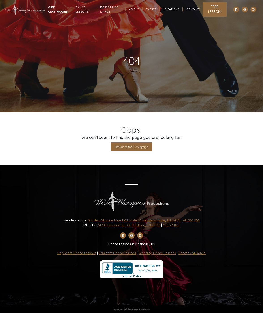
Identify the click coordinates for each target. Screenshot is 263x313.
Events (151, 9)
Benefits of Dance (192, 253)
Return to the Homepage (131, 147)
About (134, 9)
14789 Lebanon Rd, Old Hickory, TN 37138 (129, 225)
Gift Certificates (58, 9)
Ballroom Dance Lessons (117, 253)
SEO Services (145, 309)
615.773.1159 (171, 225)
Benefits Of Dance (109, 9)
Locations (171, 9)
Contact (192, 9)
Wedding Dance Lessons (157, 253)
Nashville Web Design (131, 309)
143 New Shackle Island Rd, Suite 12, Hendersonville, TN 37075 (134, 220)
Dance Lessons (81, 9)
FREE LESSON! (214, 9)
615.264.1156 (191, 220)
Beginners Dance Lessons (76, 253)
